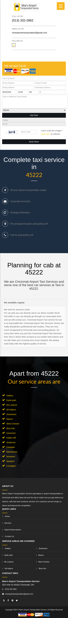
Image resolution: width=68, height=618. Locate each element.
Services (6, 523)
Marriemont (11, 452)
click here (45, 134)
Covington (11, 466)
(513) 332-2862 (22, 20)
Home (6, 516)
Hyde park (11, 400)
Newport (10, 461)
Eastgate (10, 447)
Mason (9, 419)
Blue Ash (10, 428)
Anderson (11, 442)
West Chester (12, 423)
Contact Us (8, 536)
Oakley (9, 395)
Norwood (10, 456)
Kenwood (10, 433)
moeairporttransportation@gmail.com (29, 32)
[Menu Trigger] (61, 6)
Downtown (11, 414)
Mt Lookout (11, 405)
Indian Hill (11, 437)
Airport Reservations (11, 530)
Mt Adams (11, 409)
